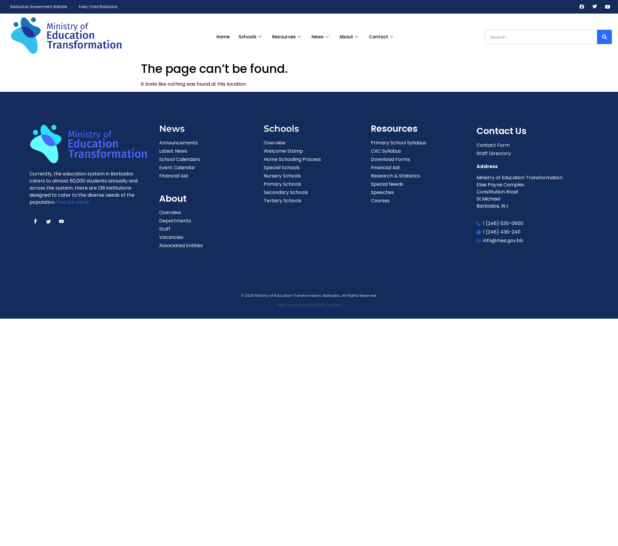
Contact (381, 37)
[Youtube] (607, 6)
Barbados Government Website (38, 6)
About (348, 37)
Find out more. (73, 202)
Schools (250, 37)
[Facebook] (581, 6)
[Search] (604, 37)
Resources (286, 37)
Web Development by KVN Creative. (309, 305)
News (320, 37)
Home (223, 37)
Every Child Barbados (98, 6)
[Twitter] (594, 6)
